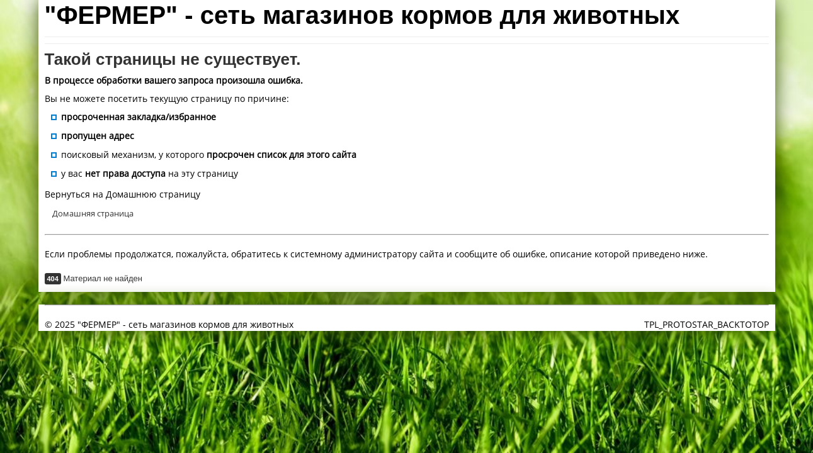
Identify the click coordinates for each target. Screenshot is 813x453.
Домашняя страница (93, 213)
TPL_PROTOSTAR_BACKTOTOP (706, 324)
